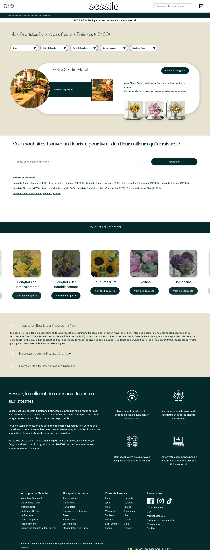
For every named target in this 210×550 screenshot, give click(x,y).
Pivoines (144, 282)
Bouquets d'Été (105, 282)
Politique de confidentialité (161, 520)
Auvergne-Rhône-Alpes (127, 332)
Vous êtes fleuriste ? (31, 498)
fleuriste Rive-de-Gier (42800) (144, 188)
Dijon (126, 523)
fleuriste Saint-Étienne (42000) (30, 183)
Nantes (127, 507)
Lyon (107, 502)
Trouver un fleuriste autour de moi (38, 528)
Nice (107, 507)
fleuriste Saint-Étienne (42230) (66, 183)
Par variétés (69, 507)
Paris (107, 498)
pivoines (93, 339)
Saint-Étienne (112, 523)
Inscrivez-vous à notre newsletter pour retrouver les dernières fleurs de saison (62, 545)
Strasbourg (129, 511)
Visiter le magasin (175, 70)
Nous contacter (155, 507)
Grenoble (128, 528)
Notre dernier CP (29, 523)
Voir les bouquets (27, 295)
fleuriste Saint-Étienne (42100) (102, 183)
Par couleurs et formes (75, 511)
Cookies (151, 528)
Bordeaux (110, 515)
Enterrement (69, 523)
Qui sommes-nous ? (31, 502)
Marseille (128, 498)
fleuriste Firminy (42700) (26, 188)
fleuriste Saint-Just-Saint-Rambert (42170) (101, 188)
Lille (126, 515)
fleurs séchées (64, 339)
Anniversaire (69, 519)
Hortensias (183, 282)
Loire (63, 332)
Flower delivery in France (76, 528)
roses (81, 339)
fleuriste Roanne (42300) (175, 183)
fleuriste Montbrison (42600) (58, 188)
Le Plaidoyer (27, 515)
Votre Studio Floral (70, 70)
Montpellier (111, 511)
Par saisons (69, 502)
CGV (149, 511)
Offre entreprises (29, 519)
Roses (66, 515)
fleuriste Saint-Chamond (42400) (140, 183)
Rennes (109, 519)
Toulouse (128, 502)
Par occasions (70, 498)
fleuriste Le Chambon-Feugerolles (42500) (37, 193)
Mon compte (153, 524)
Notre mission (28, 507)
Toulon (127, 519)
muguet (110, 339)
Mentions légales (156, 516)
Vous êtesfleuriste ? (9, 6)
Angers (108, 528)
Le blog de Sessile (30, 511)
